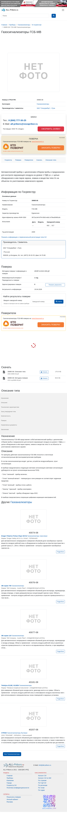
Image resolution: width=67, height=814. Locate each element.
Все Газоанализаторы (12, 754)
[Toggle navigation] (63, 10)
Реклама (10, 802)
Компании (10, 780)
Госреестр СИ (11, 785)
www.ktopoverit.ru (38, 141)
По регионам (42, 785)
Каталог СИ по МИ (44, 778)
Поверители (29, 160)
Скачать (39, 160)
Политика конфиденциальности (18, 788)
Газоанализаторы (21, 502)
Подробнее (60, 552)
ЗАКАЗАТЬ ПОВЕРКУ (50, 148)
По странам (42, 780)
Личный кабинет (12, 799)
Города (9, 783)
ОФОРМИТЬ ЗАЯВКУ (50, 129)
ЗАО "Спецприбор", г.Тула (46, 108)
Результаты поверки (14, 797)
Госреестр (8, 160)
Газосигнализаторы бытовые (14, 733)
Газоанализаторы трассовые (24, 536)
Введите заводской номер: (13, 300)
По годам (41, 790)
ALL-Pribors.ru (9, 10)
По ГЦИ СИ (42, 783)
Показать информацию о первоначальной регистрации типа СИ (23, 237)
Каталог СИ (42, 775)
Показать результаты (55, 285)
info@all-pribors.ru (45, 765)
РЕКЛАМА (62, 137)
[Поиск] (25, 16)
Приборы (10, 778)
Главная (9, 775)
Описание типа (51, 160)
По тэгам (41, 788)
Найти (59, 301)
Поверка (18, 160)
